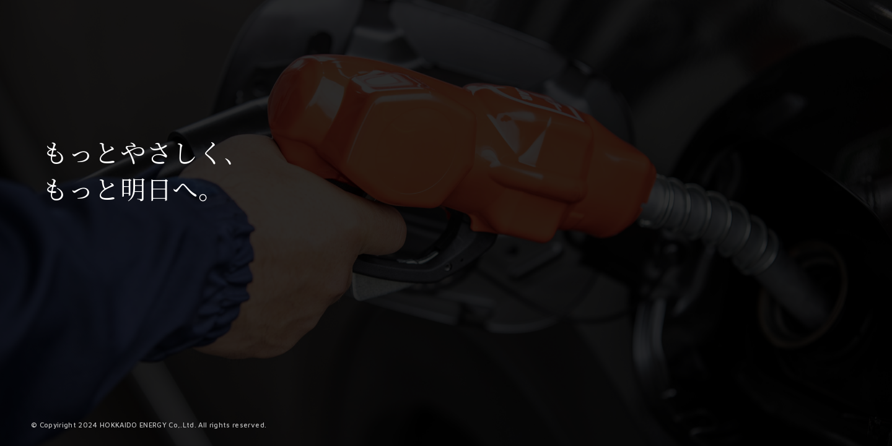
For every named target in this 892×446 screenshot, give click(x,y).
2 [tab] (550, 437)
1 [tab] (539, 437)
